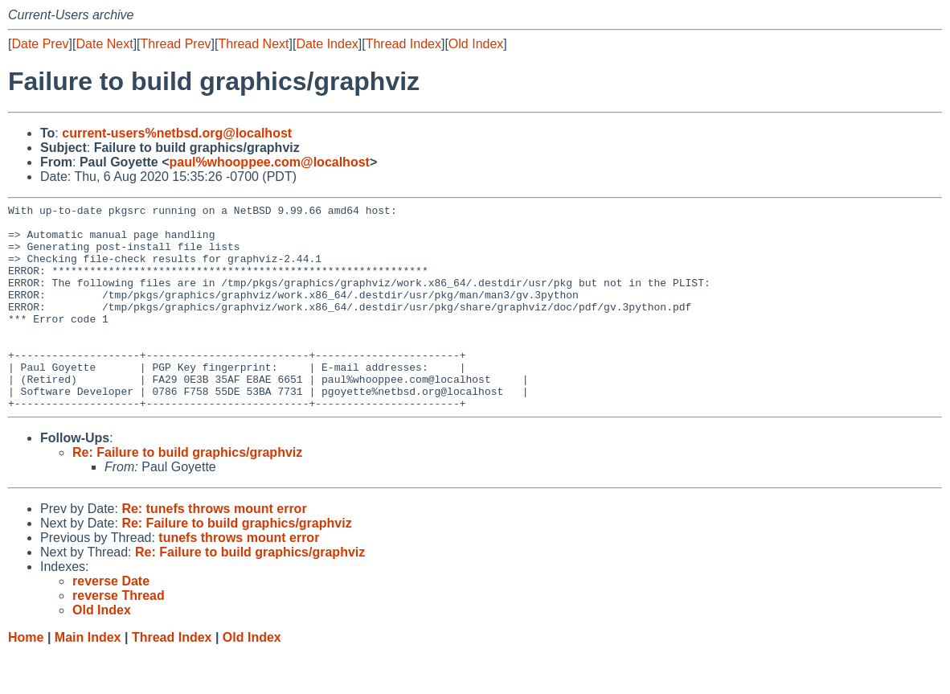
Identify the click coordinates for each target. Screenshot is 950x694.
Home (25, 678)
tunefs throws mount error (238, 578)
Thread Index (403, 44)
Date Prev (39, 44)
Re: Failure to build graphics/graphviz (187, 493)
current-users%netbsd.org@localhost (177, 133)
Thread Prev (176, 44)
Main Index (88, 678)
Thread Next (253, 44)
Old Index (475, 44)
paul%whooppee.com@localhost (269, 162)
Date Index (327, 44)
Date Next (104, 44)
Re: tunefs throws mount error (213, 549)
